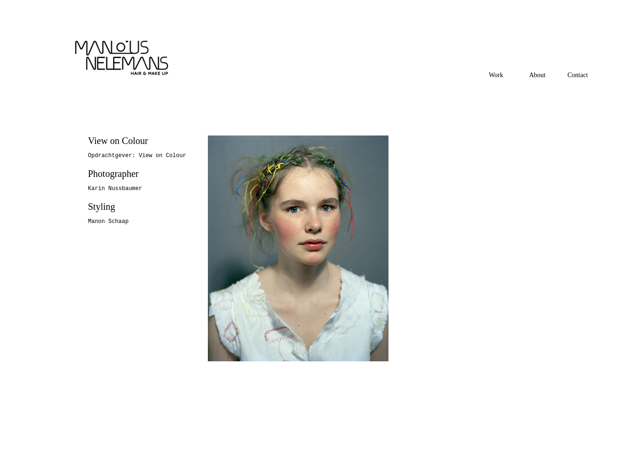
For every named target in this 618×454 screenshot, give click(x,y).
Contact (577, 75)
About (537, 75)
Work (496, 75)
